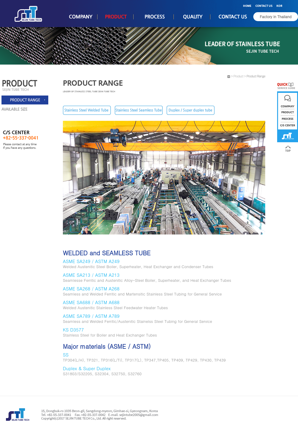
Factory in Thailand (275, 16)
